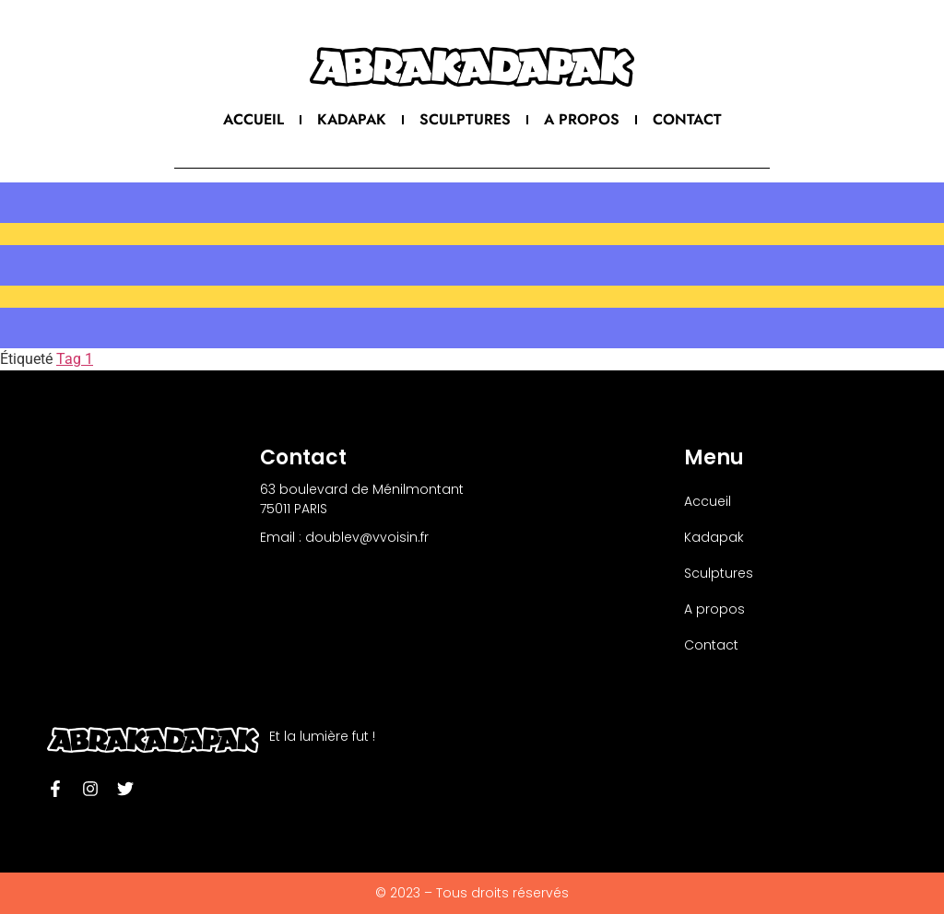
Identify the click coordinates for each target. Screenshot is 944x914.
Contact (687, 119)
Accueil (253, 119)
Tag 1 (74, 359)
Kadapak (351, 119)
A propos (582, 119)
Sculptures (465, 119)
